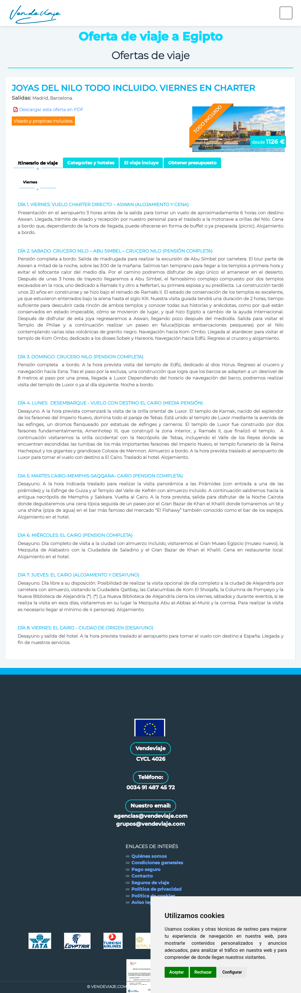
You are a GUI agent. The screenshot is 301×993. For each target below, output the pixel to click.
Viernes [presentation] (30, 182)
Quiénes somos (149, 856)
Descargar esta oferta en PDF (51, 109)
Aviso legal (144, 902)
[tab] (38, 163)
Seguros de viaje (150, 882)
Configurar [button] (232, 972)
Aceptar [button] (176, 972)
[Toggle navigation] (286, 13)
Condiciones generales (157, 862)
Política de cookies (153, 896)
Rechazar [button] (203, 972)
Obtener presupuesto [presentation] (192, 163)
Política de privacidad (156, 889)
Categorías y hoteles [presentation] (90, 163)
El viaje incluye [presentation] (141, 163)
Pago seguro (145, 869)
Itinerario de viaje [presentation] (38, 163)
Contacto (142, 876)
